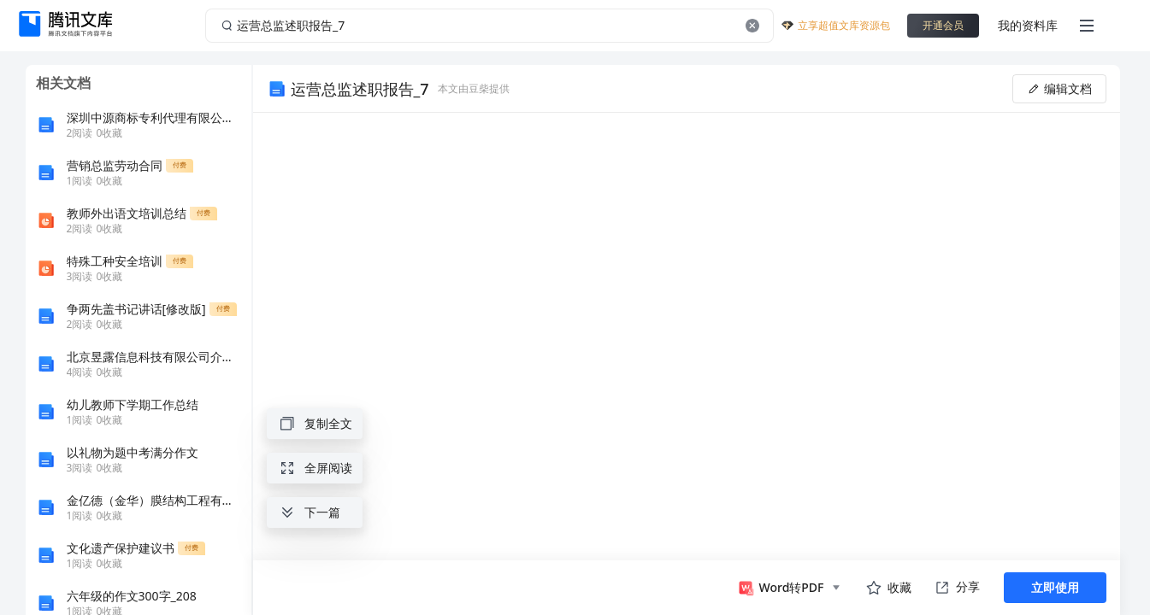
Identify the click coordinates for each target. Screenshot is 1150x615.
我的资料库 (1028, 25)
